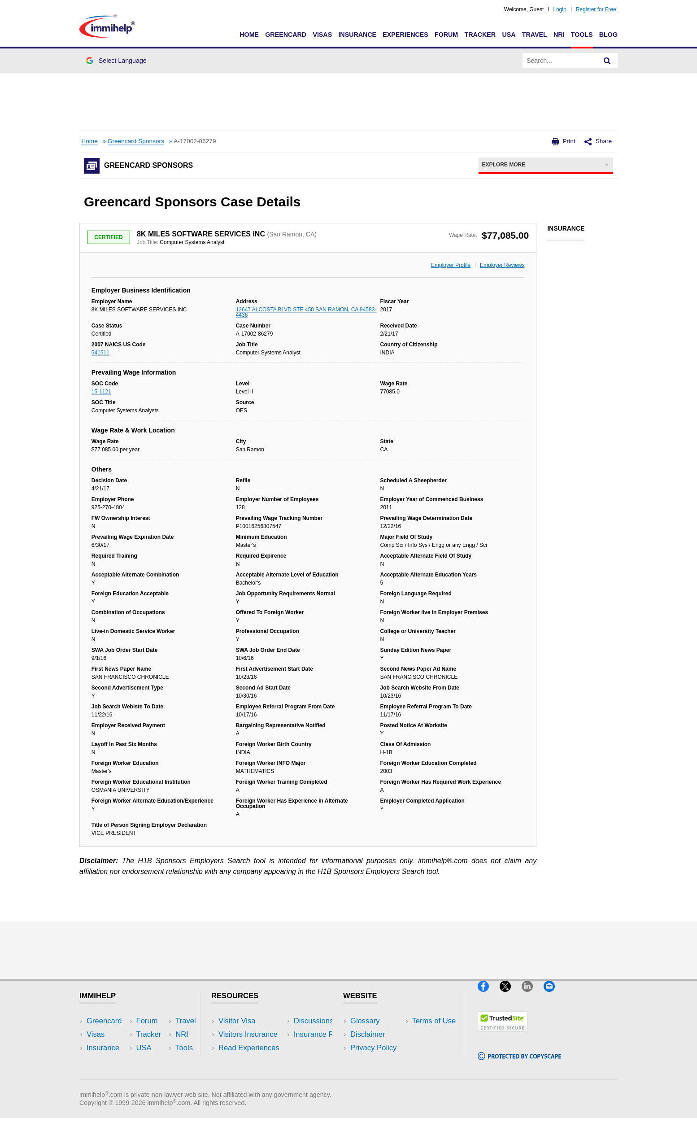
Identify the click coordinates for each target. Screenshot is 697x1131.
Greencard (285, 34)
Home (249, 34)
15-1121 (101, 392)
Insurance (357, 34)
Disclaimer (367, 1034)
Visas (322, 34)
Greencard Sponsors (136, 141)
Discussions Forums (252, 1061)
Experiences (405, 34)
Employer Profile (450, 265)
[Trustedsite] (502, 1035)
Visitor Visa (236, 1021)
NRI (559, 34)
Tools (582, 34)
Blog (608, 34)
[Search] (607, 60)
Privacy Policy (373, 1048)
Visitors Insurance (248, 1034)
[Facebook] (489, 995)
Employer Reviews (502, 265)
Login (559, 9)
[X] (511, 995)
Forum (446, 34)
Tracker (480, 34)
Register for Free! (597, 9)
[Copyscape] (519, 1064)
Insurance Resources (253, 1075)
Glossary (365, 1021)
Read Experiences (248, 1048)
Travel (534, 34)
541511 (100, 352)
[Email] (553, 995)
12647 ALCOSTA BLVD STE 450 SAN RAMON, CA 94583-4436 (306, 312)
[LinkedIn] (533, 995)
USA (508, 34)
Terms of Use (372, 1061)
